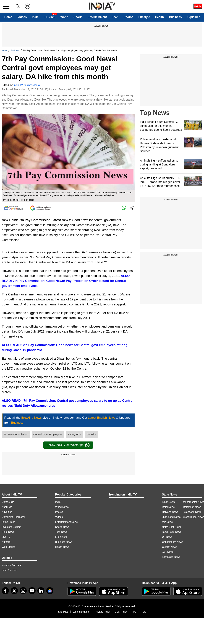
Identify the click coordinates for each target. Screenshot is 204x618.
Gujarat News (169, 546)
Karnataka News (171, 556)
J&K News (168, 551)
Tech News (61, 531)
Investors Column (11, 526)
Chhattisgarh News (172, 541)
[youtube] (32, 590)
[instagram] (23, 590)
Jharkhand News (171, 516)
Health (159, 17)
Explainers (61, 536)
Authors (6, 541)
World (64, 17)
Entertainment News (66, 521)
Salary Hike (74, 434)
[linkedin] (41, 590)
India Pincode (9, 570)
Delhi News (168, 506)
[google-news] (49, 590)
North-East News (171, 526)
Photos (128, 17)
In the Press (8, 521)
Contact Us (8, 501)
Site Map (63, 611)
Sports (78, 17)
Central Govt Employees (47, 434)
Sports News (62, 526)
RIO (134, 611)
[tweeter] (14, 590)
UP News (167, 536)
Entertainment (97, 17)
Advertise (7, 511)
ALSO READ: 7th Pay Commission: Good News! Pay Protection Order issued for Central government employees (66, 281)
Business (175, 17)
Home (8, 17)
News (4, 50)
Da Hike (91, 434)
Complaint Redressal (13, 516)
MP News (167, 521)
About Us (7, 506)
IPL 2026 (49, 17)
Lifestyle (144, 17)
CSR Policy (121, 611)
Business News (63, 541)
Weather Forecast (12, 565)
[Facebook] (5, 590)
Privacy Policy (102, 611)
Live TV (6, 536)
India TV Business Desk (27, 85)
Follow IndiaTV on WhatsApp (68, 445)
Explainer (193, 17)
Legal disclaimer (81, 611)
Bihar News (168, 501)
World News (62, 506)
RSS (143, 611)
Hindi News (8, 531)
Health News (62, 546)
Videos (22, 17)
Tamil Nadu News (171, 531)
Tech (115, 17)
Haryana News (170, 511)
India (35, 17)
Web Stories (8, 546)
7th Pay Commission (16, 434)
